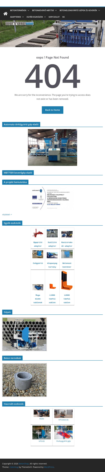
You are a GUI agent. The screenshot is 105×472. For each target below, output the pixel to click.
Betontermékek (18, 10)
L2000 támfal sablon (67, 299)
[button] (27, 10)
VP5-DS (42, 441)
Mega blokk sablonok (37, 299)
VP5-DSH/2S (63, 420)
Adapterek (15, 17)
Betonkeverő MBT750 (43, 10)
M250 (41, 418)
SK (63, 17)
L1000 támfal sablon (52, 299)
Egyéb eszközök (35, 17)
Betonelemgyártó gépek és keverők (78, 10)
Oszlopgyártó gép (63, 441)
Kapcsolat (54, 17)
